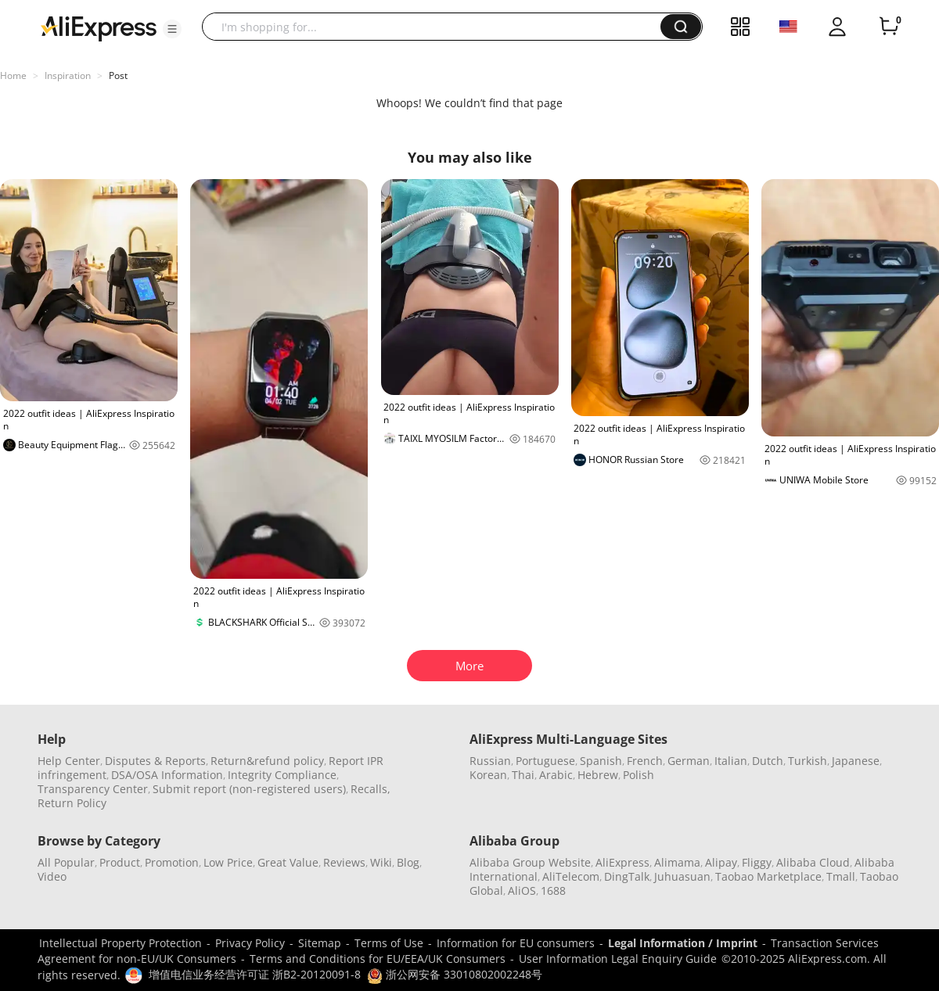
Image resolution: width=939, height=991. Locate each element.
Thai (523, 774)
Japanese (856, 760)
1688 (553, 890)
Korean (488, 774)
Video (52, 876)
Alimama (677, 862)
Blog (408, 862)
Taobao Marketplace (768, 876)
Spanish (601, 760)
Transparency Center (93, 788)
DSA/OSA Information (167, 774)
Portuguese (545, 760)
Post (118, 75)
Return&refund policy (267, 760)
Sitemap (319, 942)
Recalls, (370, 788)
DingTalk (626, 876)
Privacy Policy (250, 942)
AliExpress (622, 862)
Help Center (69, 760)
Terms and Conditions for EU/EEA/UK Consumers (377, 958)
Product (119, 862)
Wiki (381, 862)
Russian (490, 760)
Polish (638, 774)
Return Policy (72, 802)
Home (13, 75)
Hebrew (597, 774)
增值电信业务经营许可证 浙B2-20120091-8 (255, 974)
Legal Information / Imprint (682, 942)
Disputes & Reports (155, 760)
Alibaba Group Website (530, 862)
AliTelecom (570, 876)
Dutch (767, 760)
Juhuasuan (682, 876)
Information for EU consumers (516, 942)
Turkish (807, 760)
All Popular (66, 862)
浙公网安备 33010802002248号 (454, 974)
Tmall (840, 876)
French (645, 760)
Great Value (287, 862)
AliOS (522, 890)
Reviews (344, 862)
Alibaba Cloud (813, 862)
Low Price (228, 862)
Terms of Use (388, 942)
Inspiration (68, 75)
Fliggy (757, 862)
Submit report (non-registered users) (249, 788)
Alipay (721, 862)
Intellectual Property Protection (120, 942)
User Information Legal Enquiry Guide (618, 958)
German (688, 760)
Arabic (556, 774)
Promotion (172, 862)
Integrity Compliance (282, 774)
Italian (730, 760)
